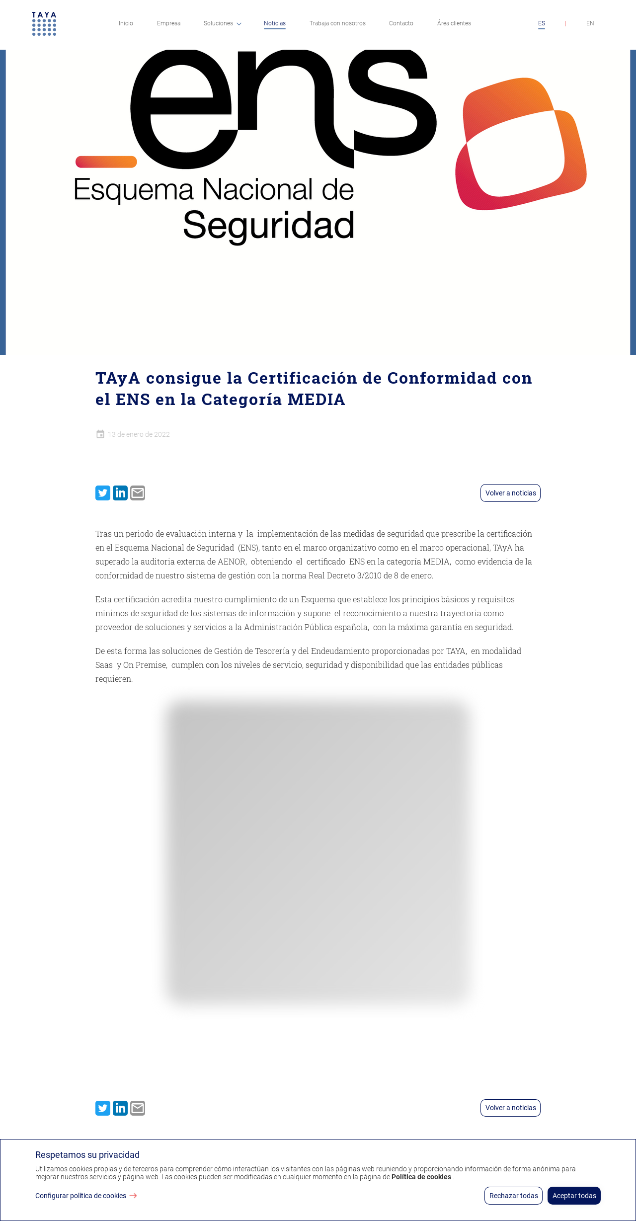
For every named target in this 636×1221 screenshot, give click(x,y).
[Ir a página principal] (44, 24)
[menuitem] (126, 24)
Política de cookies (421, 1177)
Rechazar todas (513, 1196)
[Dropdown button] (239, 23)
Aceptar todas (574, 1196)
